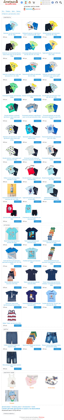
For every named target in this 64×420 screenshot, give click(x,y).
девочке (36, 9)
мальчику (27, 9)
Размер (8, 11)
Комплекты (7, 17)
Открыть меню (9, 413)
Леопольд (41, 417)
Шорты (6, 329)
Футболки (7, 225)
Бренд (18, 11)
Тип (3, 11)
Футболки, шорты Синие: (32, 6)
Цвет (13, 11)
